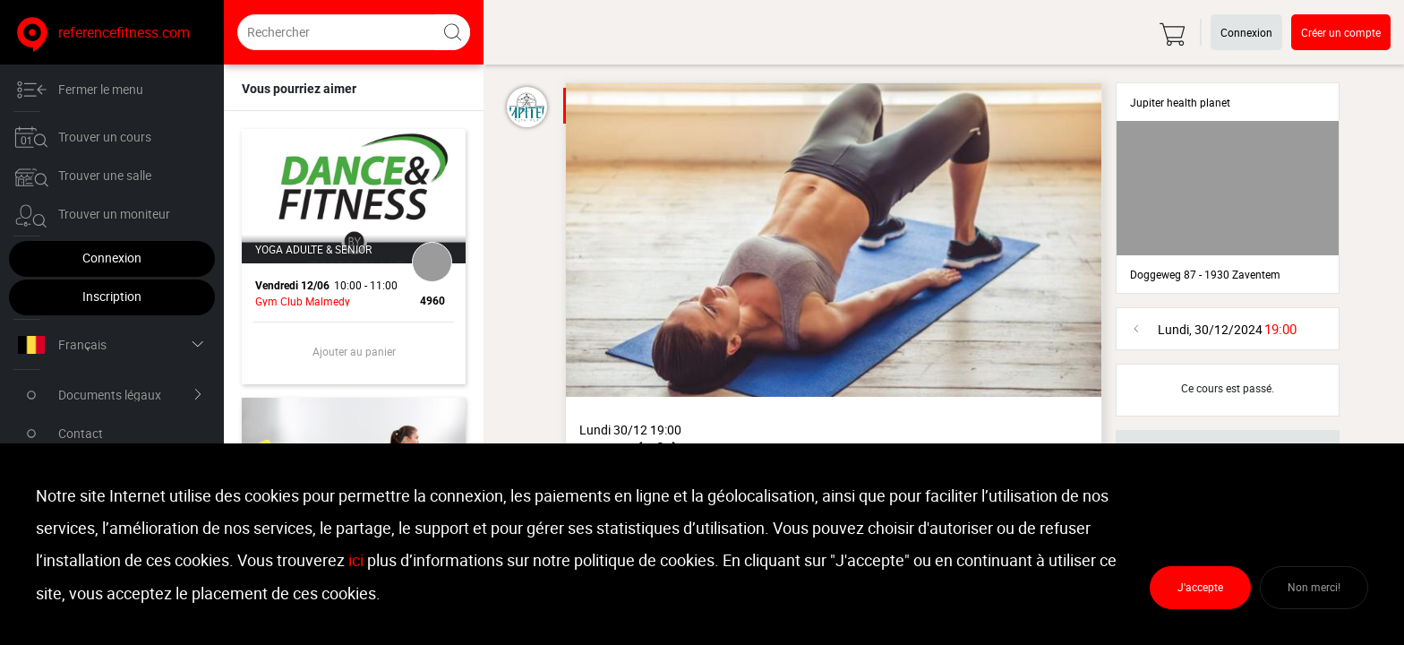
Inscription (111, 296)
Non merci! (1314, 587)
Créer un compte (1341, 32)
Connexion (111, 257)
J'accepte (1200, 587)
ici (356, 561)
